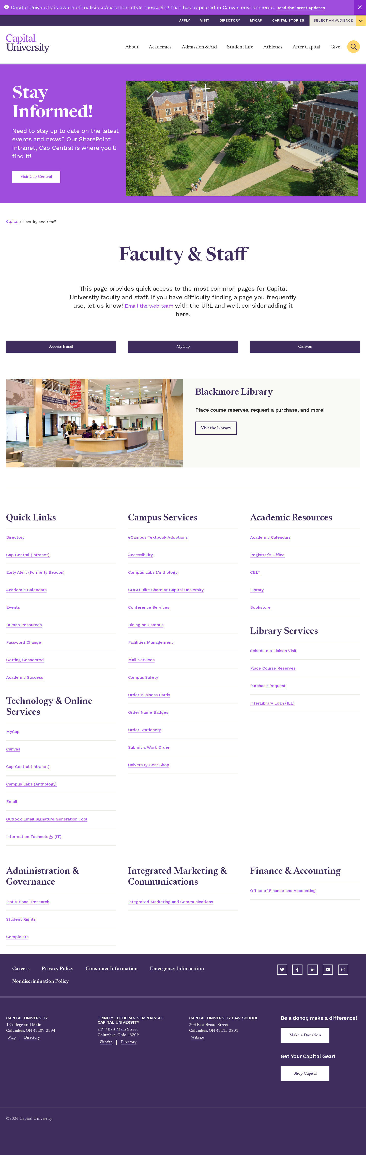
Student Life (240, 47)
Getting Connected (29, 666)
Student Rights (25, 931)
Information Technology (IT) (41, 847)
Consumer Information (106, 981)
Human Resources (28, 630)
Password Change (28, 648)
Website (104, 1055)
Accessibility (143, 558)
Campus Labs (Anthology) (38, 793)
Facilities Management (156, 648)
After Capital (306, 47)
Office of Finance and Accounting (292, 902)
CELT (256, 576)
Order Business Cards (155, 702)
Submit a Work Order (154, 757)
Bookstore (263, 612)
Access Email (63, 348)
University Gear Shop (154, 775)
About (132, 47)
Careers (14, 981)
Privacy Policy (51, 981)
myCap (256, 20)
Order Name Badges (153, 721)
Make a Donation (307, 1048)
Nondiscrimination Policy (34, 993)
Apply (184, 20)
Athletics (272, 47)
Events (14, 612)
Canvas (307, 348)
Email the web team (149, 305)
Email (13, 811)
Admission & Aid (199, 47)
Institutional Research (33, 913)
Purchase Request (272, 692)
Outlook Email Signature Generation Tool (57, 829)
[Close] (360, 7)
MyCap (185, 348)
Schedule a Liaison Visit (279, 656)
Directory (230, 20)
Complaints (20, 949)
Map (10, 1051)
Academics (160, 47)
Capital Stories (288, 20)
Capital (12, 221)
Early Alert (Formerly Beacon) (43, 576)
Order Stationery (149, 739)
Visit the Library (216, 431)
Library (259, 594)
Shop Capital (307, 1088)
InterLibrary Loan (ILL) (278, 710)
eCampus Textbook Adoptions (165, 540)
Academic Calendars (31, 594)
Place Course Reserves (278, 674)
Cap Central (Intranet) (34, 558)
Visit (204, 20)
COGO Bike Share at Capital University (175, 594)
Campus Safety (147, 684)
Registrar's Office (271, 558)
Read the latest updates (306, 7)
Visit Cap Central (36, 177)
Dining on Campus (151, 630)
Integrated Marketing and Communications (182, 913)
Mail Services (144, 666)
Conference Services (153, 612)
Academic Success (29, 684)
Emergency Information (171, 981)
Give (335, 47)
